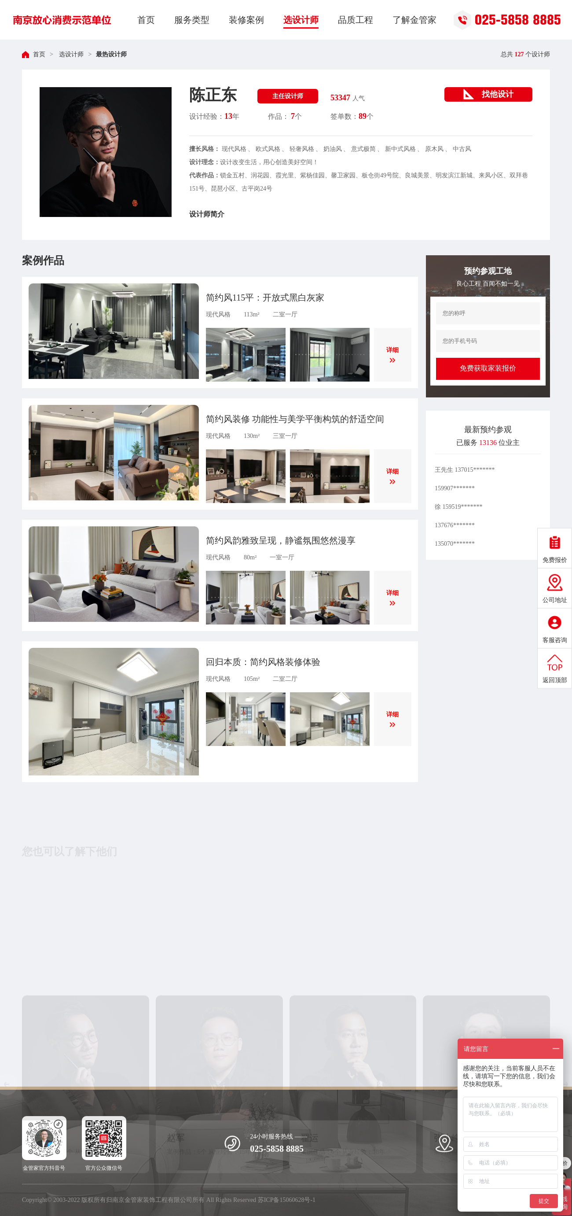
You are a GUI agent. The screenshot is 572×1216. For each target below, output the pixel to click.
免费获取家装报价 (488, 368)
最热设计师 (111, 54)
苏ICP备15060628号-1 (286, 1200)
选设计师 (71, 54)
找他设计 (488, 94)
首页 (39, 54)
